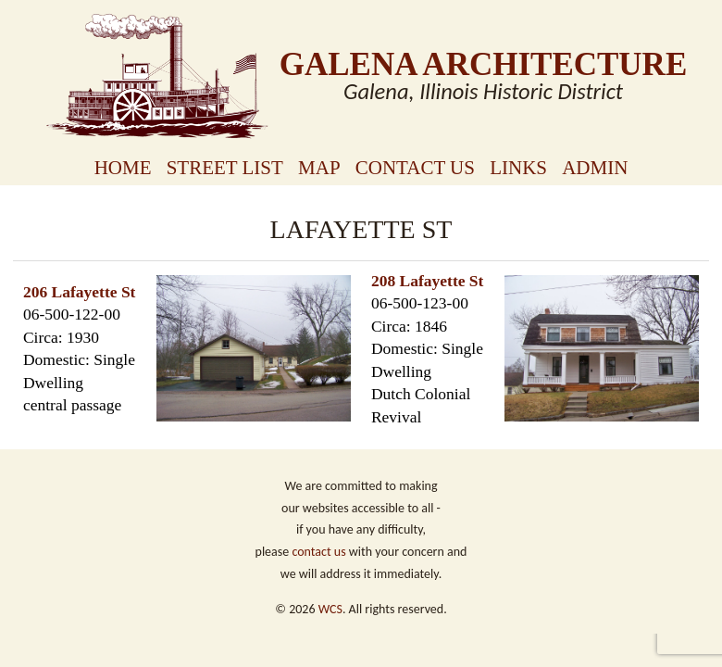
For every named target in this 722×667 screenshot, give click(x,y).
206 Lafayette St (79, 292)
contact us (318, 552)
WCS (330, 609)
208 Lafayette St (427, 280)
